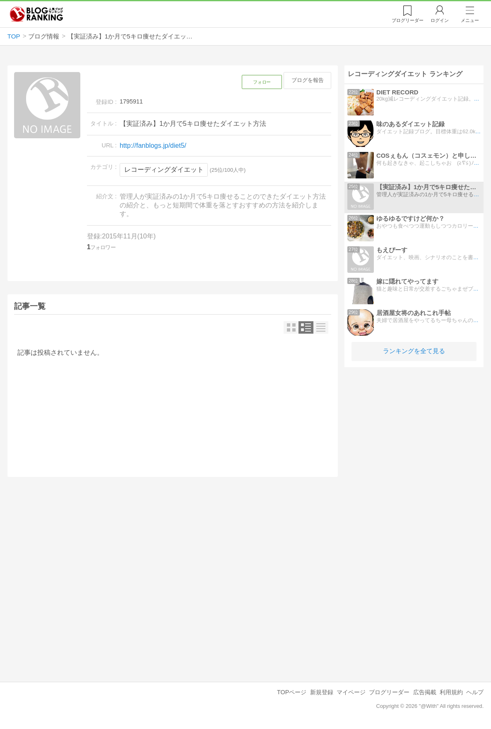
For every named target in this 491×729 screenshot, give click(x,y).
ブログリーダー (389, 692)
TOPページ (291, 692)
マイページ (351, 692)
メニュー (470, 20)
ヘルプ (475, 692)
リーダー (408, 20)
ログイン (440, 20)
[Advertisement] (172, 555)
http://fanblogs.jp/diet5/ (153, 145)
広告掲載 (424, 692)
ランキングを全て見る (414, 350)
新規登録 (321, 692)
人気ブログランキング (36, 14)
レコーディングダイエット (164, 169)
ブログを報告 (307, 80)
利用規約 (451, 692)
